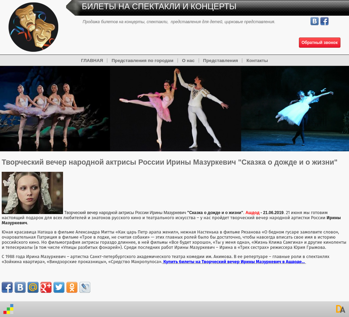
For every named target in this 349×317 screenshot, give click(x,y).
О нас (188, 60)
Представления (220, 60)
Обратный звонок (320, 42)
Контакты (257, 60)
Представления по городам (142, 60)
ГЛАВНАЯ (92, 60)
